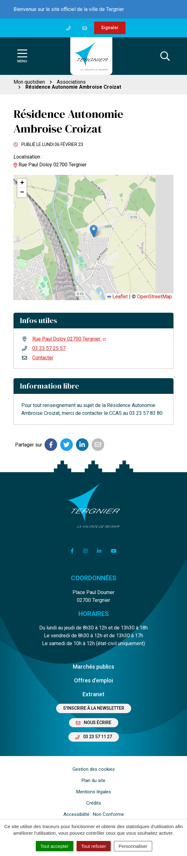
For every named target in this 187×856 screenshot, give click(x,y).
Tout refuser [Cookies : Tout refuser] (93, 846)
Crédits (93, 803)
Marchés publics (93, 666)
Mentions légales (93, 792)
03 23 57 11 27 (93, 736)
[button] (94, 231)
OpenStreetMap (154, 297)
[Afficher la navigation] (22, 56)
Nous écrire (93, 722)
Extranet (93, 694)
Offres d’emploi (93, 680)
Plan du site (93, 780)
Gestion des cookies (93, 769)
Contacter (42, 358)
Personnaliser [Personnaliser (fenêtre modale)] (133, 846)
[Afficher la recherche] (165, 56)
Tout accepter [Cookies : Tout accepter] (54, 846)
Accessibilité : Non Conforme (93, 814)
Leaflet (117, 297)
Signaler (110, 27)
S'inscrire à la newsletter (93, 708)
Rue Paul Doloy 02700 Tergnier (69, 339)
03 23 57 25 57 (49, 348)
